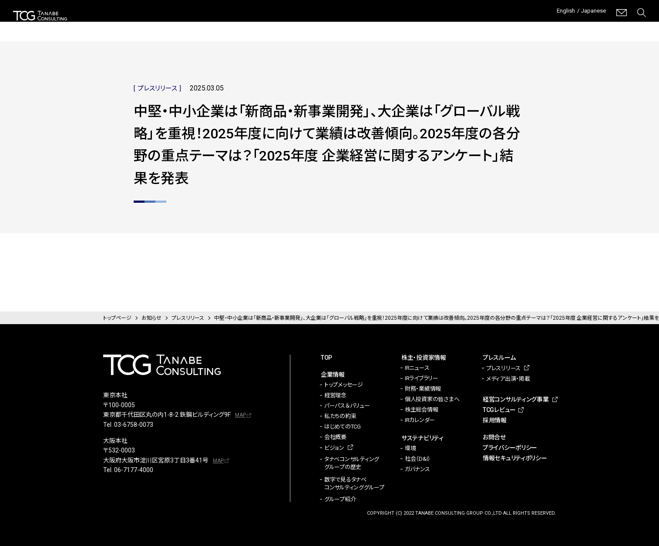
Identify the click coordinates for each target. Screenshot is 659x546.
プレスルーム (430, 26)
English (558, 12)
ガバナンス (417, 469)
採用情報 (633, 26)
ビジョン (334, 448)
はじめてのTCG (342, 426)
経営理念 (335, 395)
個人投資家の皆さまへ (432, 399)
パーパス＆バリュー (347, 405)
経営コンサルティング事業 (499, 26)
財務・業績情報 (423, 388)
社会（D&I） (417, 459)
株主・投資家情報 (307, 26)
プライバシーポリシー (510, 447)
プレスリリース (503, 368)
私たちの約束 (340, 416)
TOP (326, 357)
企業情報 (254, 26)
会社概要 (335, 437)
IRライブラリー (421, 378)
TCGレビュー (577, 26)
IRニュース (417, 368)
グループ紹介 (340, 499)
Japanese (591, 12)
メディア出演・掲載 (508, 378)
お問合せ (494, 437)
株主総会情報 (421, 409)
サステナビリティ (372, 26)
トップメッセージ (343, 385)
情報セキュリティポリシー (515, 458)
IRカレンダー (420, 420)
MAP (240, 415)
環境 (410, 448)
